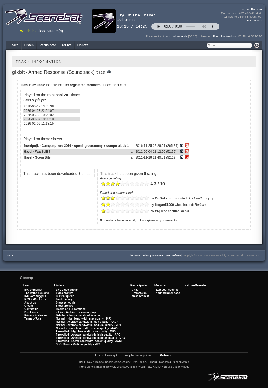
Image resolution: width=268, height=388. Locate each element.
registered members (85, 85)
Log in (245, 9)
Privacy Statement (153, 255)
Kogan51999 (164, 205)
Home (10, 255)
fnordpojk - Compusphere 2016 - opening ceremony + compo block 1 (76, 146)
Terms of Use (173, 255)
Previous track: (156, 36)
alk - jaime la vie (176, 36)
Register (256, 9)
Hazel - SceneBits (37, 157)
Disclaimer (135, 255)
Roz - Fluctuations (225, 36)
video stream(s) (50, 31)
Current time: (241, 13)
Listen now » (253, 20)
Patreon (165, 355)
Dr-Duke (161, 198)
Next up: (207, 36)
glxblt (18, 72)
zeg (157, 211)
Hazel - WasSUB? (37, 151)
